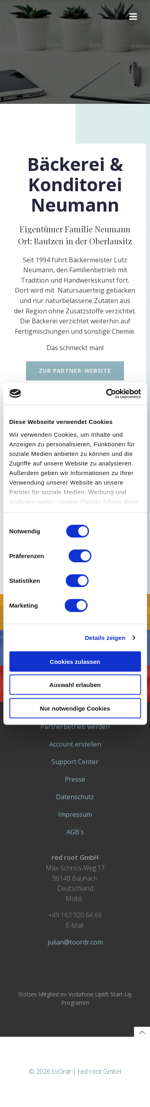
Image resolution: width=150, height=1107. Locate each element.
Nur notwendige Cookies (75, 708)
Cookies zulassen (75, 661)
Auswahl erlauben (74, 684)
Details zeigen (105, 637)
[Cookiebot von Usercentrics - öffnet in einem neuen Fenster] (107, 393)
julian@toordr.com (75, 942)
